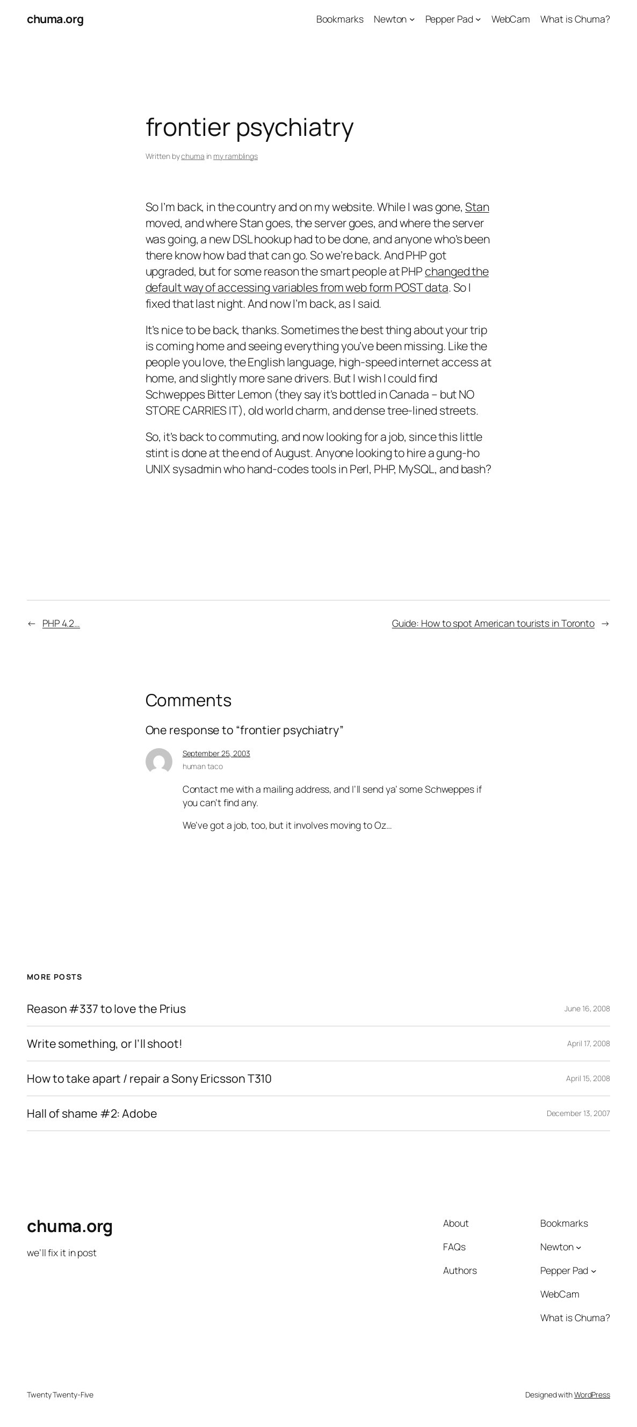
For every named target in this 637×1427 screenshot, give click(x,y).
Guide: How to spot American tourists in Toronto (493, 623)
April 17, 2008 (588, 1043)
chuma (193, 156)
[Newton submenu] (412, 19)
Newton (390, 18)
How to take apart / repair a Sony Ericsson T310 (149, 1078)
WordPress (592, 1394)
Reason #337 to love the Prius (106, 1008)
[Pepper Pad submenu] (478, 19)
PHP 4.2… (61, 623)
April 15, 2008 (588, 1078)
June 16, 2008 (587, 1008)
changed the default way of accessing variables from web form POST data (317, 279)
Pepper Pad (449, 18)
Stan (477, 206)
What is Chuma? (575, 18)
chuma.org (55, 18)
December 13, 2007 (578, 1113)
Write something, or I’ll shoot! (105, 1043)
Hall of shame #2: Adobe (92, 1113)
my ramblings (235, 156)
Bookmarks (340, 18)
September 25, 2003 (216, 753)
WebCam (510, 18)
